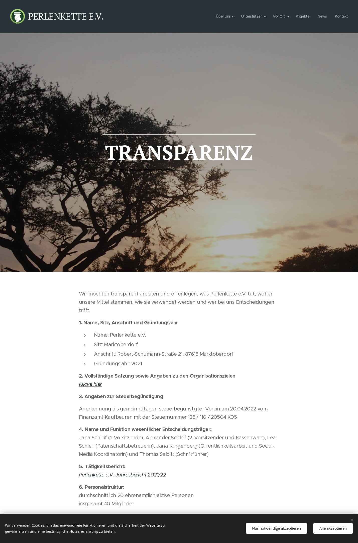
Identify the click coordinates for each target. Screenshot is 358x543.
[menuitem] (221, 16)
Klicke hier (90, 384)
